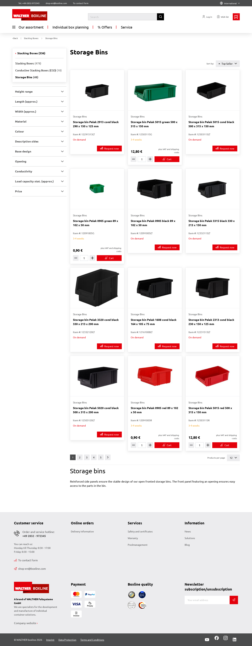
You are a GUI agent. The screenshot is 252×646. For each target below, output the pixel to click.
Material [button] (20, 121)
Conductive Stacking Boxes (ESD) (38, 70)
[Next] (108, 457)
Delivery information (82, 531)
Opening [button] (20, 161)
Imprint (50, 639)
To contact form (80, 3)
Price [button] (18, 191)
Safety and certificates (140, 531)
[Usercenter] (207, 16)
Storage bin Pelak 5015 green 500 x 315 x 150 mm (154, 124)
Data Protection (67, 639)
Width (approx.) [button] (25, 111)
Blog (187, 544)
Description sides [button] (26, 141)
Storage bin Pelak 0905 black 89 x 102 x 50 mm (153, 223)
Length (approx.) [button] (26, 101)
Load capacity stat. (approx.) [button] (34, 181)
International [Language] (230, 3)
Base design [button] (23, 151)
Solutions (190, 538)
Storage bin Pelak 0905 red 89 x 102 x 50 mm (154, 410)
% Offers (105, 27)
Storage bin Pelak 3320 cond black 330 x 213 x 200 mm (96, 322)
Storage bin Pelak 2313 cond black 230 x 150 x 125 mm (211, 322)
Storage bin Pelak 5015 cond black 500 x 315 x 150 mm (211, 124)
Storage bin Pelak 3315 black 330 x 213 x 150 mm (211, 223)
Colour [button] (19, 131)
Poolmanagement (138, 544)
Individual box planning (70, 27)
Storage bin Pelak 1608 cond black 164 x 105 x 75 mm (153, 322)
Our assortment (28, 27)
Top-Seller (228, 63)
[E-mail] (207, 600)
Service (126, 27)
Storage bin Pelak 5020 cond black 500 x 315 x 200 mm (96, 410)
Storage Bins (26, 77)
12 (233, 458)
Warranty (133, 538)
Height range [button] (24, 91)
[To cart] (167, 159)
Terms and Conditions (92, 639)
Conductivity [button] (23, 171)
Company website (25, 623)
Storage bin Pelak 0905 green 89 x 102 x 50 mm (95, 223)
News (188, 531)
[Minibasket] (236, 16)
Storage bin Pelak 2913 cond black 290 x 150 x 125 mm (96, 124)
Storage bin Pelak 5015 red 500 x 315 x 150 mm (210, 410)
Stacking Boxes (31, 53)
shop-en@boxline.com (30, 568)
